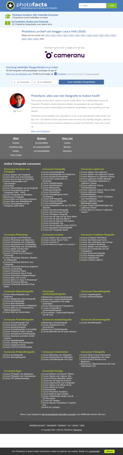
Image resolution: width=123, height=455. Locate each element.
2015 (71, 35)
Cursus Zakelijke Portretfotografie (18, 343)
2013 (59, 35)
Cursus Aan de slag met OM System (58, 221)
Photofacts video (16, 147)
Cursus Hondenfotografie (92, 297)
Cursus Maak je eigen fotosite (55, 394)
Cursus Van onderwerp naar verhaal (96, 242)
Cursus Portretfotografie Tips (16, 323)
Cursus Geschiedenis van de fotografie (21, 188)
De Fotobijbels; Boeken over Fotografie (30, 22)
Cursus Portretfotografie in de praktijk (20, 329)
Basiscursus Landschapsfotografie (57, 299)
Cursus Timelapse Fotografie (55, 214)
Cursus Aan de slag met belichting (19, 179)
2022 (113, 35)
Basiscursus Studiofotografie (54, 329)
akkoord (109, 451)
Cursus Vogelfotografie (91, 294)
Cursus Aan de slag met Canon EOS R (59, 225)
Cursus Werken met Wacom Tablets (58, 374)
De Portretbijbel (41, 143)
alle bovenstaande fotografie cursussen (59, 414)
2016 (77, 35)
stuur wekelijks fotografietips (81, 82)
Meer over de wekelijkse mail (18, 74)
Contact (67, 143)
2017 (83, 35)
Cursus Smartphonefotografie (55, 210)
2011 (47, 35)
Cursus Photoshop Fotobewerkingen (20, 275)
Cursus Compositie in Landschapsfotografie (51, 309)
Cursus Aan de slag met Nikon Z (56, 219)
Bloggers (67, 147)
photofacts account (37, 425)
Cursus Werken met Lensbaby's (95, 247)
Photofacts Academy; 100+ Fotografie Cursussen (35, 15)
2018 (89, 35)
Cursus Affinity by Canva (53, 387)
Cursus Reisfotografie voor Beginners (58, 174)
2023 (24, 39)
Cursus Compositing (13, 269)
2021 (107, 35)
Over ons (67, 138)
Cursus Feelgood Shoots (15, 345)
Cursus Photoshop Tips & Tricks (18, 273)
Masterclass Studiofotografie (54, 323)
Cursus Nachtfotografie (52, 203)
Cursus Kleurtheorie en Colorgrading (20, 244)
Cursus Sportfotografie (52, 185)
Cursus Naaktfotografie (14, 340)
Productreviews (49, 389)
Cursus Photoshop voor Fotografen (19, 242)
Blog (16, 138)
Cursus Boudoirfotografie (15, 327)
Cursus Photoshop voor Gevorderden (20, 247)
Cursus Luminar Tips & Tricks (55, 240)
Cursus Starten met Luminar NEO (57, 238)
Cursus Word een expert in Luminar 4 (58, 244)
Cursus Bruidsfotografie (91, 323)
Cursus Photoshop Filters (15, 271)
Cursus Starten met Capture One (56, 376)
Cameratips (9, 186)
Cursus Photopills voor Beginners (18, 374)
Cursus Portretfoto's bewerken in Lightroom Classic (95, 182)
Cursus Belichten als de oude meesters (59, 331)
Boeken (16, 151)
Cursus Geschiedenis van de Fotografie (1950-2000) (16, 205)
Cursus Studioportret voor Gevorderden (53, 326)
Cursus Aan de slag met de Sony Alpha (59, 216)
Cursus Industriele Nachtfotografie (57, 228)
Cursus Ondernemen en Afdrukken (57, 357)
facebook (62, 425)
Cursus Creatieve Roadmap (93, 244)
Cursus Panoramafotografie (54, 201)
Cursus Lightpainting (90, 258)
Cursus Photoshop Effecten (16, 282)
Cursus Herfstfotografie (14, 301)
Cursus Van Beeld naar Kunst (94, 240)
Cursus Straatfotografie (52, 183)
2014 (65, 35)
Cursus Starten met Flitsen (15, 325)
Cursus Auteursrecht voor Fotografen (58, 383)
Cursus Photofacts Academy (54, 392)
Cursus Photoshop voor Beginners (19, 240)
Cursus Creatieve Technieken (94, 238)
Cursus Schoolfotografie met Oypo (57, 359)
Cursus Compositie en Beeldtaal (18, 195)
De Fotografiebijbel (41, 151)
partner (75, 425)
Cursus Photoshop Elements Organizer (21, 267)
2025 (36, 39)
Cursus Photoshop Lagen (15, 251)
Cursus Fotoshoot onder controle (18, 331)
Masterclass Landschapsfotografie (57, 297)
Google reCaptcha (92, 74)
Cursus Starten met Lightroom (94, 172)
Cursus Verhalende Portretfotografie (19, 334)
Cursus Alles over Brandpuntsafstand (20, 199)
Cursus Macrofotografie (14, 303)
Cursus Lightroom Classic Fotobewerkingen (92, 193)
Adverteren (67, 151)
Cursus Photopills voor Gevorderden (20, 376)
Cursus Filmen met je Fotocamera (96, 355)
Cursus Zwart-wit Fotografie (93, 253)
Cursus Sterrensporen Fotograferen (58, 306)
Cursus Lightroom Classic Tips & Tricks (98, 190)
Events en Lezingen (51, 407)
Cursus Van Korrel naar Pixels (55, 212)
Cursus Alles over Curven (15, 278)
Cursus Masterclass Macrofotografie (20, 299)
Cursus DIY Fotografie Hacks (55, 230)
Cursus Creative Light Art (92, 260)
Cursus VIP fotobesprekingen (17, 378)
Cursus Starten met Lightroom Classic (97, 174)
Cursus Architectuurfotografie (55, 177)
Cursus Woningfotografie (15, 357)
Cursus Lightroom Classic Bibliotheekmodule (92, 202)
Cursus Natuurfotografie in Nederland (20, 305)
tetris (82, 425)
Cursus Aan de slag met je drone (56, 381)
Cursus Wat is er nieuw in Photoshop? (20, 280)
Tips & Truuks (16, 155)
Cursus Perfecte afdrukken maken (57, 378)
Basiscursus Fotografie (14, 197)
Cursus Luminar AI (50, 242)
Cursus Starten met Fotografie (17, 175)
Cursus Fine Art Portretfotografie (18, 347)
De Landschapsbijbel (41, 147)
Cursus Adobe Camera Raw (16, 249)
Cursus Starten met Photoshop (17, 238)
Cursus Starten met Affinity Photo (56, 385)
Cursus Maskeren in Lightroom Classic (98, 177)
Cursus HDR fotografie (52, 199)
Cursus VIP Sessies (51, 401)
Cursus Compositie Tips (52, 223)
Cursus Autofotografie (13, 355)
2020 (101, 35)
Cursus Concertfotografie (53, 172)
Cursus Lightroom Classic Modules (96, 179)
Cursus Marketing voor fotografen (57, 355)
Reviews (15, 143)
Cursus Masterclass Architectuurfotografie (51, 189)
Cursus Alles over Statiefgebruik (18, 201)
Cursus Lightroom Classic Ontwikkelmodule (92, 186)
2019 (95, 35)
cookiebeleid (94, 451)
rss (69, 425)
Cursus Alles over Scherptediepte (18, 177)
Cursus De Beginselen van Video (95, 357)
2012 (53, 35)
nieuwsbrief (51, 425)
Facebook (60, 74)
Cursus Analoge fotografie (92, 255)
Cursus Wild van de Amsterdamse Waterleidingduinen (19, 309)
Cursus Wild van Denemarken (17, 312)
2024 (30, 39)
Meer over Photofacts (40, 131)
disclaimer (78, 430)
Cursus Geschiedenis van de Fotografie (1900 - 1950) (16, 191)
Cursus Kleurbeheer (51, 192)
